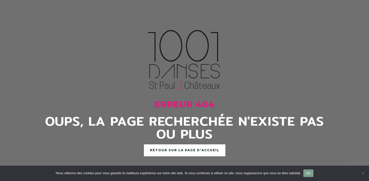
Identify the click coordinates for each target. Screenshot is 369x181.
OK (308, 173)
